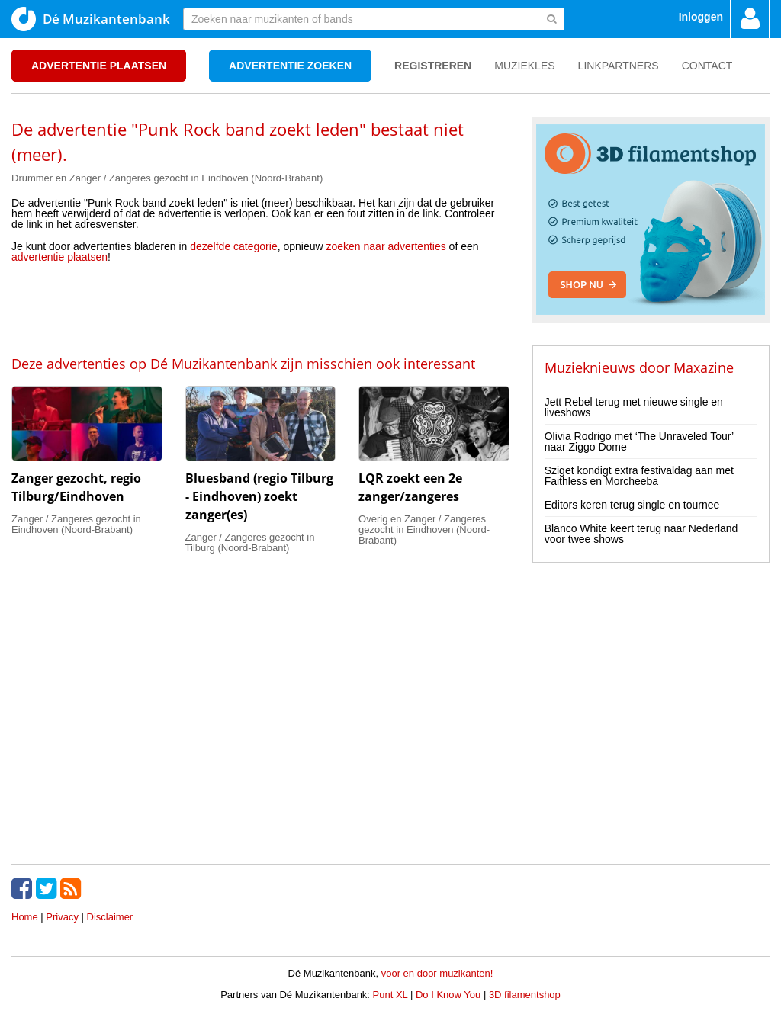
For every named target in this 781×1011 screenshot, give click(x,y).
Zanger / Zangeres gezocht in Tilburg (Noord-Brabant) (250, 542)
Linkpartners (618, 65)
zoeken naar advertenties (386, 246)
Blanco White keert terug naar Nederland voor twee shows (641, 533)
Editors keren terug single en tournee (632, 505)
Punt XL (390, 994)
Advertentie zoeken (290, 65)
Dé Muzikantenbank (90, 19)
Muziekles (524, 65)
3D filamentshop (525, 994)
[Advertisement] (260, 308)
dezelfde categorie (233, 246)
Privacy (62, 917)
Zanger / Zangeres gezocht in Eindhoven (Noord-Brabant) (76, 524)
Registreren (432, 65)
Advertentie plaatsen (98, 65)
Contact (707, 65)
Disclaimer (110, 917)
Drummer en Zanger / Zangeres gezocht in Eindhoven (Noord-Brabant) (167, 178)
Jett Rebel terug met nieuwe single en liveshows (634, 407)
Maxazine (703, 367)
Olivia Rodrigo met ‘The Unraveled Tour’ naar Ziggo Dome (639, 441)
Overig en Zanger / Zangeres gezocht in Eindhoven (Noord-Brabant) (424, 529)
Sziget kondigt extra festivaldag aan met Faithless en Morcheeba (639, 475)
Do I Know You (448, 994)
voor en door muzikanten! (437, 973)
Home (24, 917)
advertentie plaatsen (59, 257)
